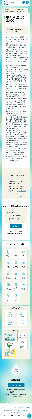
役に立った (12, 212)
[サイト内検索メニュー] (23, 2)
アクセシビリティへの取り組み (21, 410)
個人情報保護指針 (8, 410)
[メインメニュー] (27, 2)
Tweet (21, 196)
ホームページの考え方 (16, 412)
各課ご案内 (5, 407)
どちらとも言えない (15, 215)
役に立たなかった (14, 219)
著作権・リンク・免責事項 (24, 407)
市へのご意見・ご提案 (16, 396)
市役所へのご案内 (16, 385)
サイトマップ (13, 407)
